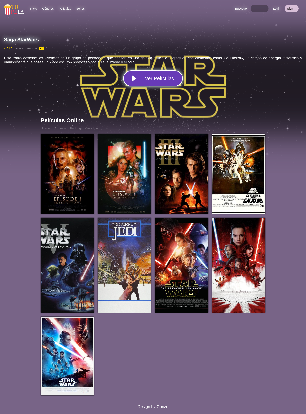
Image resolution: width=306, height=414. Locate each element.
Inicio (33, 8)
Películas (65, 8)
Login (276, 8)
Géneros (48, 8)
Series (80, 8)
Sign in (291, 8)
